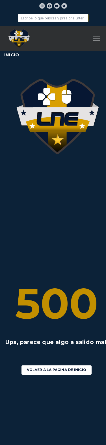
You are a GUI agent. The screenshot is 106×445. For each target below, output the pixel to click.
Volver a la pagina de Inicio (56, 370)
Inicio (11, 54)
